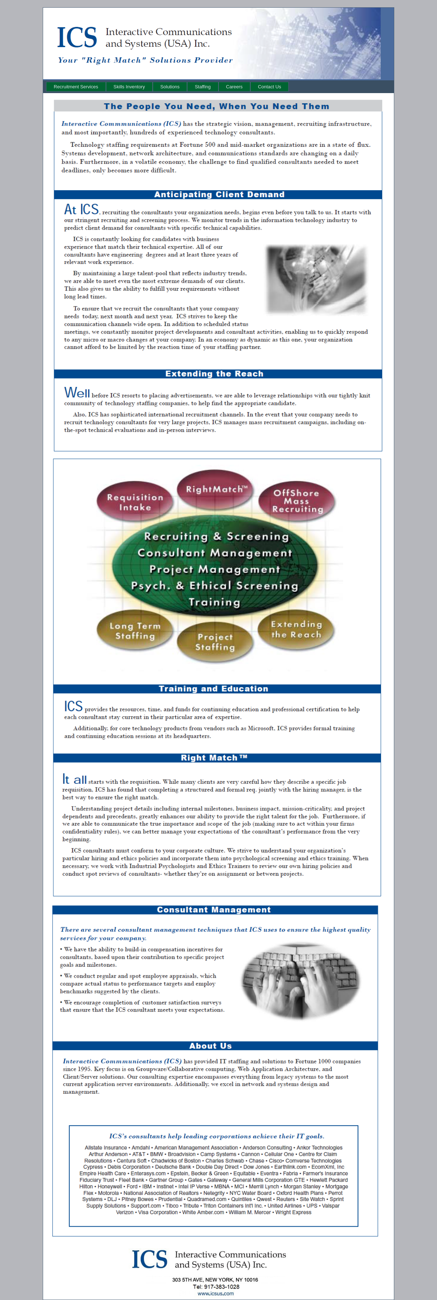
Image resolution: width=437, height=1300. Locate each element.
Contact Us (269, 86)
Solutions (170, 86)
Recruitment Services (76, 86)
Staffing (202, 86)
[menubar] (167, 87)
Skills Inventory (129, 86)
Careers (234, 86)
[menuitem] (76, 87)
